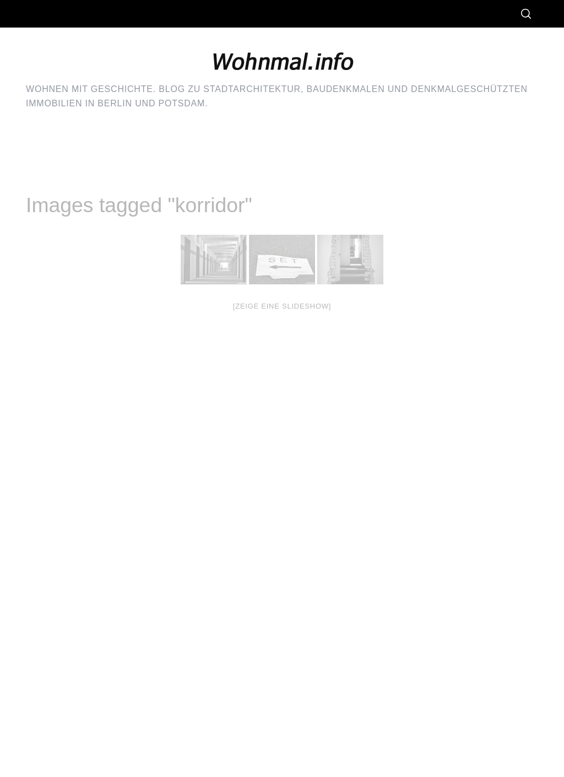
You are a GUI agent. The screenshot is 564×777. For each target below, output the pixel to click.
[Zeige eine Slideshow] (282, 306)
